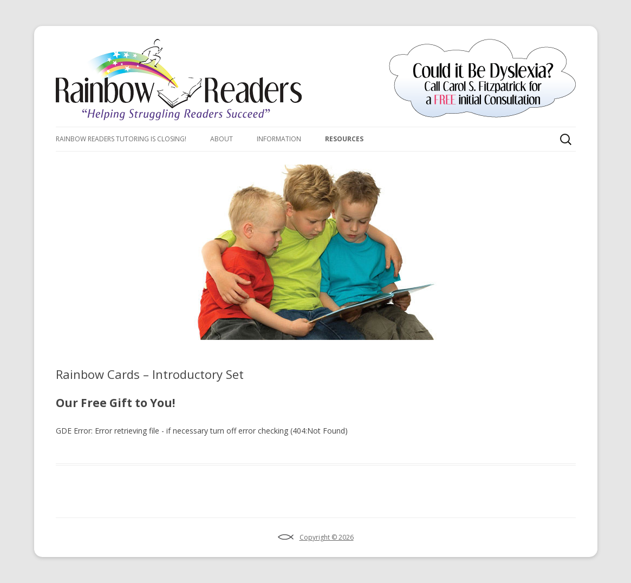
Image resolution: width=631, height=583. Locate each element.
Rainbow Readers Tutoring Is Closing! (121, 138)
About (221, 138)
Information (279, 138)
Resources (344, 138)
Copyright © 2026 (327, 537)
